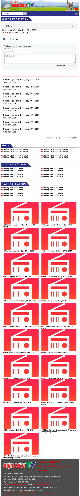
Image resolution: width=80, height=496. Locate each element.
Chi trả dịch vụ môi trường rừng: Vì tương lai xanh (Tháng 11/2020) (20, 457)
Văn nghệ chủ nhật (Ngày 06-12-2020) (56, 277)
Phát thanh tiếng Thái (14, 184)
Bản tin (5, 146)
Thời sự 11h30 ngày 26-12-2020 (54, 150)
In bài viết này (17, 39)
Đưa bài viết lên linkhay (7, 39)
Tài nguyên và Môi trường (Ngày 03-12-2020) (57, 327)
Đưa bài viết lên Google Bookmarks (10, 39)
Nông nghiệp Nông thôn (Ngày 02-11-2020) (21, 129)
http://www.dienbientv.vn (42, 485)
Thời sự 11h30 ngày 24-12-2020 (54, 155)
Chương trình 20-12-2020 (52, 195)
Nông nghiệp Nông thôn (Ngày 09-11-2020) (21, 122)
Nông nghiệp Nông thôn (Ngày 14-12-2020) (21, 87)
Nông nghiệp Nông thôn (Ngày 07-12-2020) (21, 94)
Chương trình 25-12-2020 (52, 170)
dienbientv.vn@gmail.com (17, 485)
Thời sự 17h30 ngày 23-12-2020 (14, 157)
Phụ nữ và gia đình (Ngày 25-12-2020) (56, 301)
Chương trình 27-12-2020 (52, 169)
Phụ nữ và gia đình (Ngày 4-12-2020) (56, 353)
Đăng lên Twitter (14, 39)
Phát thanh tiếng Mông (14, 165)
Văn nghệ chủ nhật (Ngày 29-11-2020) (19, 251)
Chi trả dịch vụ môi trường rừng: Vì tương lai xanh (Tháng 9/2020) (58, 431)
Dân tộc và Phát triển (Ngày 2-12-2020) (19, 353)
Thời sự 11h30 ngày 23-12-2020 (54, 157)
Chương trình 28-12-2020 (12, 169)
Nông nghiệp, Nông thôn (15, 19)
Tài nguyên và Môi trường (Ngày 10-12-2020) (57, 226)
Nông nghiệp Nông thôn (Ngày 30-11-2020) (21, 101)
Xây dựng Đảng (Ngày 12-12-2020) (17, 402)
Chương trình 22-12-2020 (12, 176)
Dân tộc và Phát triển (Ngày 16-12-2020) (19, 301)
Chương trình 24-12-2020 (12, 174)
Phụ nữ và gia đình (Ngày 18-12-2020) (18, 430)
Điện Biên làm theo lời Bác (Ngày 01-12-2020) (19, 226)
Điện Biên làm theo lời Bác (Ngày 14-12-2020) (57, 403)
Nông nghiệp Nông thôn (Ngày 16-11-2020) (21, 115)
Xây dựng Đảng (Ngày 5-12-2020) (17, 378)
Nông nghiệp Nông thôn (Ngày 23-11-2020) (21, 108)
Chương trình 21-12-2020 (52, 176)
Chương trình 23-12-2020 (52, 174)
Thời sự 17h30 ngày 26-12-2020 (14, 150)
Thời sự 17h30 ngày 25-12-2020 (14, 151)
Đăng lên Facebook (4, 39)
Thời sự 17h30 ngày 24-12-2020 (14, 155)
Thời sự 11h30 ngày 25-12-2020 (54, 151)
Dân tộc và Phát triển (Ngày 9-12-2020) (57, 378)
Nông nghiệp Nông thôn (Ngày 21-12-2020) (21, 80)
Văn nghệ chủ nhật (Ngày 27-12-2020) (56, 251)
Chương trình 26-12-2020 (12, 170)
